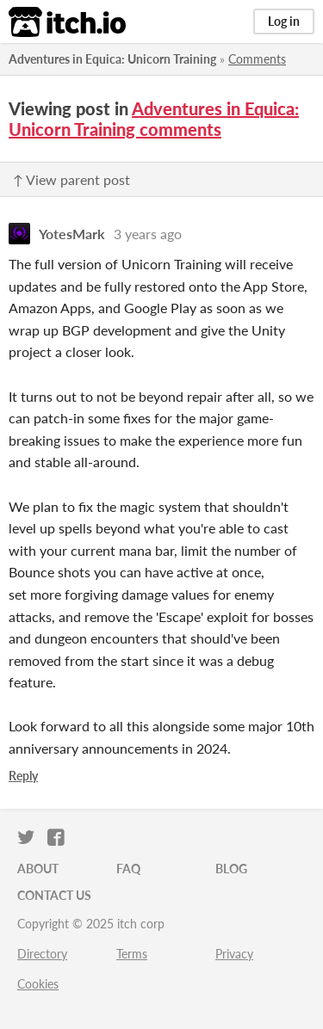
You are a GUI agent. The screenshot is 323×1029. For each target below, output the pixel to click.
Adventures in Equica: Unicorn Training (112, 59)
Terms (131, 953)
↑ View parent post (71, 179)
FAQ (128, 868)
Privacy (234, 953)
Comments (257, 59)
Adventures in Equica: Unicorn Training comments (154, 118)
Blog (231, 868)
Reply (23, 775)
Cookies (38, 984)
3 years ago (148, 233)
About (38, 868)
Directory (42, 953)
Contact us (54, 895)
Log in (284, 21)
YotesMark (72, 233)
